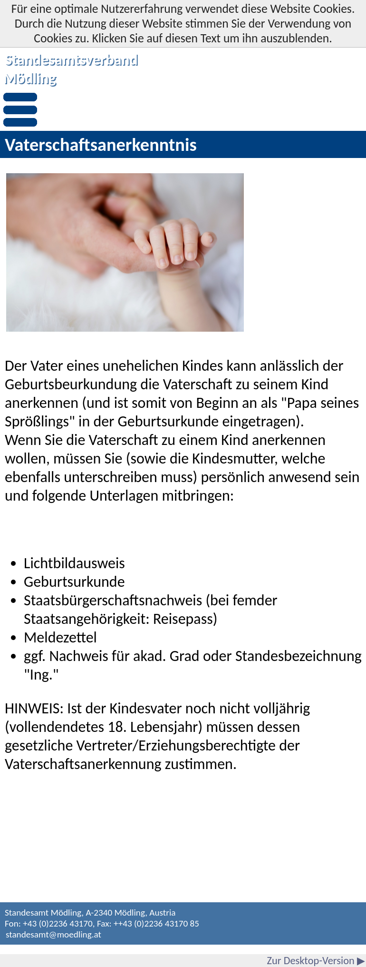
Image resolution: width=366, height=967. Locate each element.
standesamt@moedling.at (53, 934)
